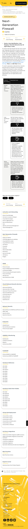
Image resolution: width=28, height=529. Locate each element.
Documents (6, 516)
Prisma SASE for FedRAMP (9, 354)
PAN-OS (5, 248)
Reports (4, 342)
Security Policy (6, 313)
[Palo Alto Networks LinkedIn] (8, 521)
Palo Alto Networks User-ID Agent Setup (12, 13)
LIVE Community (7, 504)
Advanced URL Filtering (8, 289)
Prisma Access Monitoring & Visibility (12, 272)
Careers (5, 501)
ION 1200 (5, 367)
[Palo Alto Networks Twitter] (11, 521)
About (4, 500)
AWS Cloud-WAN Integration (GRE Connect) (13, 434)
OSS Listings (6, 492)
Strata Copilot (21, 3)
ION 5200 (5, 376)
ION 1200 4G (6, 393)
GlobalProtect (6, 325)
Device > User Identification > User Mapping (12, 11)
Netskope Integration (8, 443)
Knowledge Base (7, 506)
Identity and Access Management (11, 225)
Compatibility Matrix (8, 491)
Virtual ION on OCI (7, 422)
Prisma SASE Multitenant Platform (11, 268)
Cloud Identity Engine (8, 218)
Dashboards (5, 338)
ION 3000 (5, 373)
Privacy (5, 512)
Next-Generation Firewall (11, 9)
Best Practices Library (8, 454)
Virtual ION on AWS (7, 415)
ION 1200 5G (6, 395)
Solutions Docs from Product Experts (11, 465)
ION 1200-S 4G (6, 398)
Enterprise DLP (6, 297)
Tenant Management (8, 227)
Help (24, 470)
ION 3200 (5, 374)
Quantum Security (7, 314)
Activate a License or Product (10, 217)
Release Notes (6, 486)
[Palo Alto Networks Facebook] (4, 521)
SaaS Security (6, 299)
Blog (4, 489)
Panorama (5, 251)
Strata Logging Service (8, 220)
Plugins (4, 256)
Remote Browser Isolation (9, 326)
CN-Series (5, 244)
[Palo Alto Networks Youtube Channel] (14, 521)
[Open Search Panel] (11, 3)
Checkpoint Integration (8, 439)
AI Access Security (7, 294)
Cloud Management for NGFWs (10, 239)
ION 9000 (5, 379)
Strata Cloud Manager (8, 215)
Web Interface (7, 472)
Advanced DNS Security (8, 292)
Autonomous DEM (7, 343)
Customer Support (7, 503)
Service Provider (7, 253)
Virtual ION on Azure (8, 417)
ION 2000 (5, 371)
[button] (27, 423)
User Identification (7, 10)
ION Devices (6, 275)
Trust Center (6, 513)
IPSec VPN (5, 311)
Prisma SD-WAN (7, 273)
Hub (4, 223)
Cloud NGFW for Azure (8, 242)
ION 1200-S (5, 369)
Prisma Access (6, 266)
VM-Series (5, 254)
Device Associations (7, 222)
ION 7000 (5, 378)
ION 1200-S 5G (6, 400)
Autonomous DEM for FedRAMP (10, 355)
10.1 (5, 470)
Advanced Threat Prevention (9, 290)
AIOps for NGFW (7, 237)
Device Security (6, 296)
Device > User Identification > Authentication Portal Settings (13, 62)
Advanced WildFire (7, 287)
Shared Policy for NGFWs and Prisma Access (13, 309)
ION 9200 (5, 381)
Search (5, 488)
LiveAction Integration (8, 441)
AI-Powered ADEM (7, 270)
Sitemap (5, 494)
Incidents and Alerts (7, 340)
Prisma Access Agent (8, 328)
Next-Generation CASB (8, 277)
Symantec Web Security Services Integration (13, 444)
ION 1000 (5, 366)
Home (3, 9)
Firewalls (5, 246)
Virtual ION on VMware (8, 424)
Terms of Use (6, 515)
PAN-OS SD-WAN (7, 249)
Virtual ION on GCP (7, 419)
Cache (23, 13)
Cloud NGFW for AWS (8, 241)
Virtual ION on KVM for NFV (9, 421)
